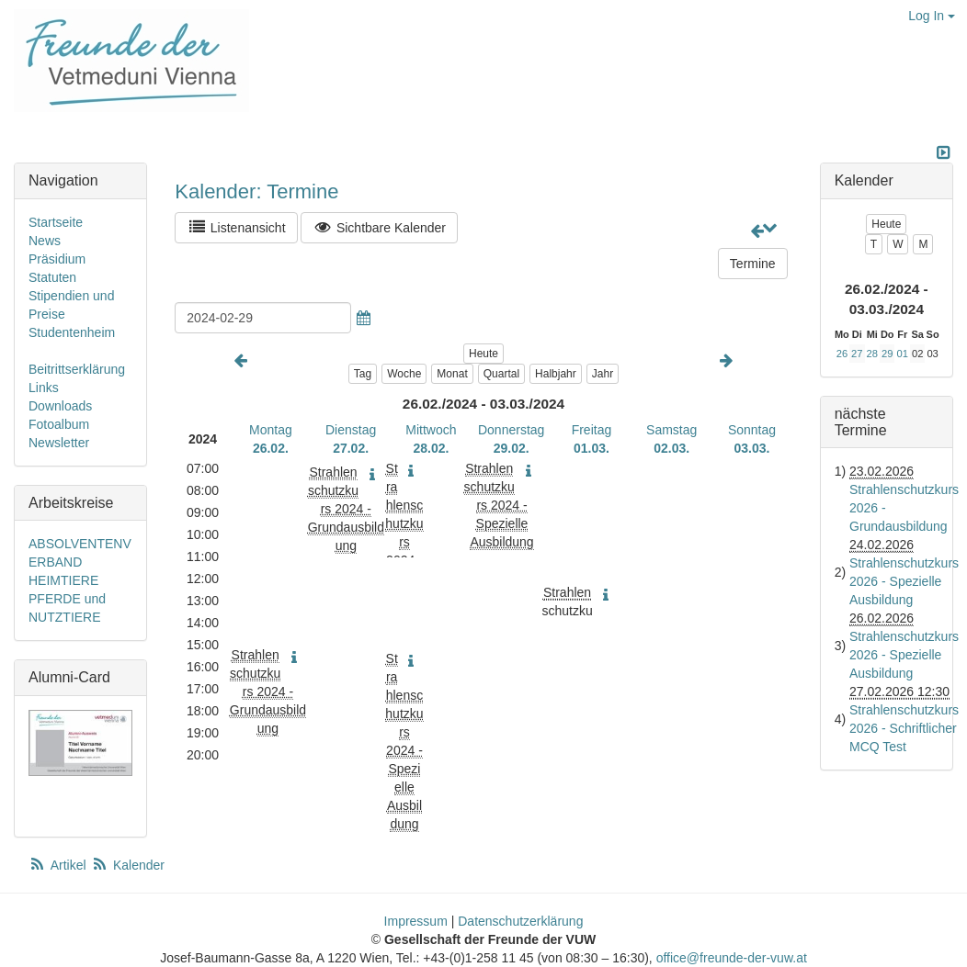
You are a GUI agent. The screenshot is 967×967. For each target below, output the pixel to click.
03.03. (752, 448)
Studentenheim (71, 332)
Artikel (59, 865)
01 (901, 353)
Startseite (55, 222)
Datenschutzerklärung (520, 921)
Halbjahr (555, 373)
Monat (452, 373)
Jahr (602, 373)
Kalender (127, 865)
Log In (931, 15)
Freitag (592, 429)
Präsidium (56, 259)
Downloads (60, 406)
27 (856, 353)
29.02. (511, 448)
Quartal (501, 373)
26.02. (271, 448)
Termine (753, 263)
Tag (362, 373)
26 (842, 353)
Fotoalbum (58, 424)
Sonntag (752, 429)
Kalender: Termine (256, 191)
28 (872, 353)
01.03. (591, 448)
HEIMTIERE (63, 580)
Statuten (52, 277)
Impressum (416, 921)
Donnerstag (511, 429)
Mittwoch (430, 429)
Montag (270, 429)
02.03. (671, 448)
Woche (404, 373)
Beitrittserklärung (76, 369)
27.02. (351, 448)
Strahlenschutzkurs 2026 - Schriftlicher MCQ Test (904, 728)
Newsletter (58, 442)
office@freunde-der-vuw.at (731, 957)
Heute (483, 353)
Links (43, 387)
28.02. (431, 448)
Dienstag (350, 429)
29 (887, 353)
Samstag (671, 429)
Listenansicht (236, 227)
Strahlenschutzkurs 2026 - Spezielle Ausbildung (904, 581)
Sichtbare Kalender (379, 227)
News (44, 240)
